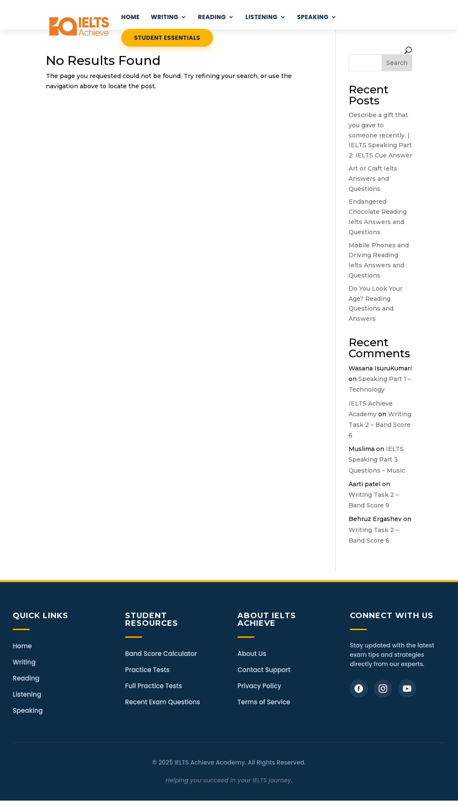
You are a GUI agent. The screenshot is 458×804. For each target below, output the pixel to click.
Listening (27, 694)
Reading (26, 678)
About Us (251, 653)
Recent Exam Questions (162, 702)
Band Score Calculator (161, 653)
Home (22, 646)
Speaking (312, 17)
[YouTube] (407, 689)
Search (397, 63)
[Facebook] (359, 689)
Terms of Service (263, 702)
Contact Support (263, 669)
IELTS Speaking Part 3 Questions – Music (377, 459)
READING (212, 17)
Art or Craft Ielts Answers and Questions (373, 179)
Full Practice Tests (153, 685)
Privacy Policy (259, 685)
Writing (24, 662)
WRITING (165, 17)
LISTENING (262, 17)
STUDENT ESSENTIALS (167, 38)
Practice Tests (147, 669)
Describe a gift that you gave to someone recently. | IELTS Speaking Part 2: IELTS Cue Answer (380, 135)
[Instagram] (383, 689)
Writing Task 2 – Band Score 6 (380, 424)
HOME (130, 17)
